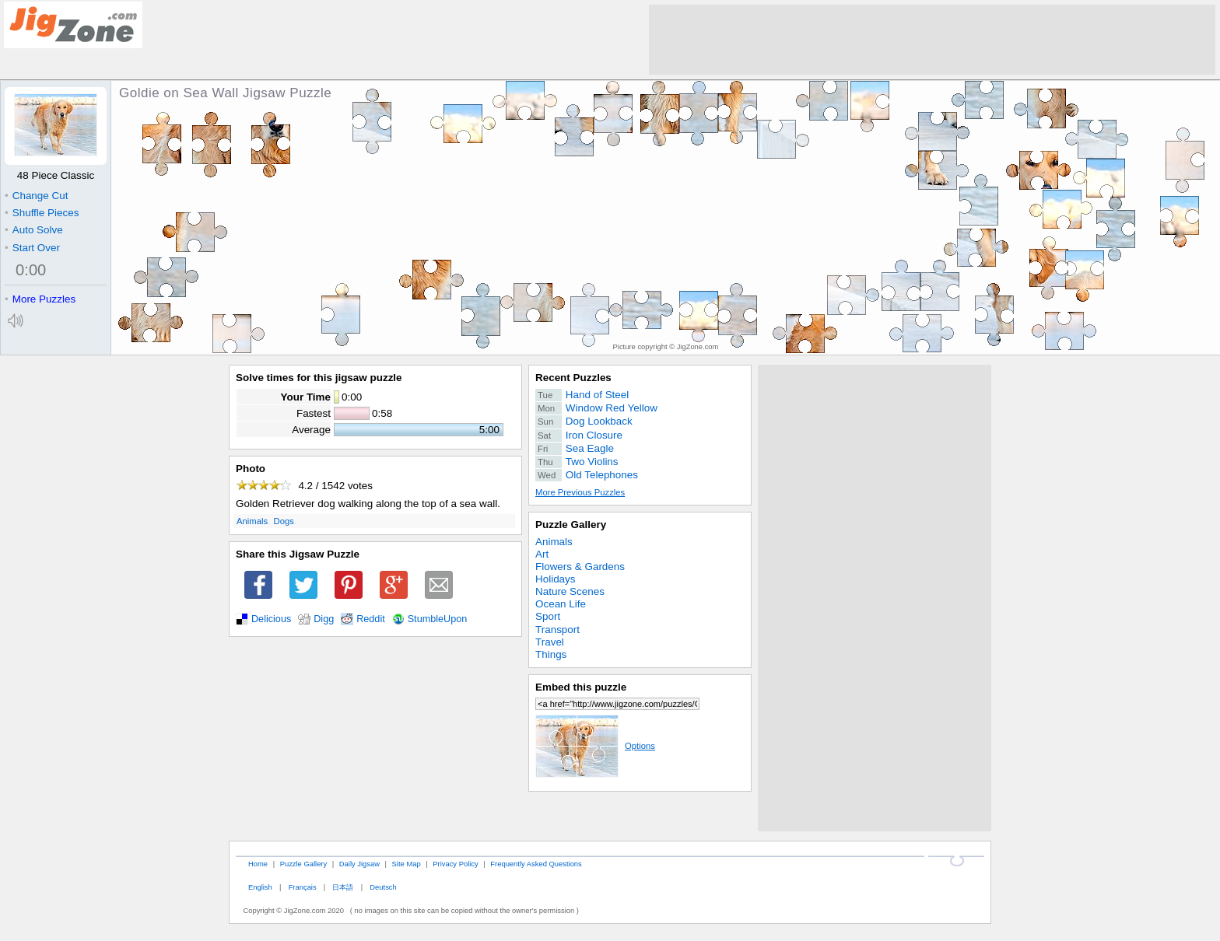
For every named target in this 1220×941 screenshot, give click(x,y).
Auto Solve (34, 230)
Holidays (555, 579)
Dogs (284, 521)
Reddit (370, 619)
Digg (324, 619)
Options (595, 745)
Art (542, 554)
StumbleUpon (438, 619)
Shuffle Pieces (42, 213)
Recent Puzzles (573, 377)
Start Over (32, 248)
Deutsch (383, 887)
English (260, 887)
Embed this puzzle (580, 687)
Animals (252, 521)
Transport (557, 629)
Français (303, 887)
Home (258, 863)
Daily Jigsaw (359, 863)
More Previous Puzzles (580, 492)
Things (550, 654)
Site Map (406, 863)
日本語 (342, 887)
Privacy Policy (455, 863)
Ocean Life (560, 604)
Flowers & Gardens (580, 566)
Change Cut (36, 195)
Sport (547, 616)
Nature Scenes (570, 591)
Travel (549, 642)
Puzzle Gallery (570, 524)
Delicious (271, 619)
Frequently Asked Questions (535, 863)
